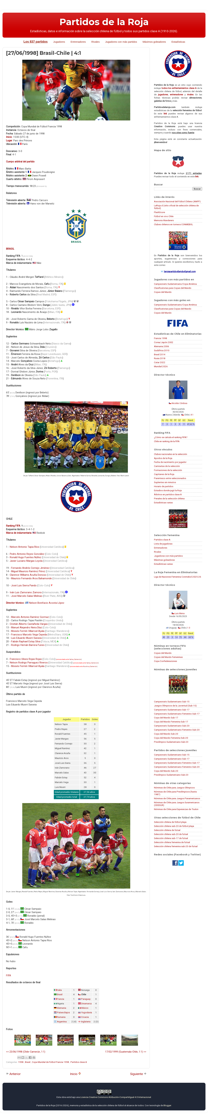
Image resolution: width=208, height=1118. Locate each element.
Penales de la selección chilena (169, 498)
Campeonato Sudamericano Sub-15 (171, 701)
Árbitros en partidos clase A (168, 494)
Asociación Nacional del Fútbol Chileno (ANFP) (177, 201)
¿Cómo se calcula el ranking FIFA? (170, 437)
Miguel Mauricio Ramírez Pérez (28, 571)
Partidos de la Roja (104, 21)
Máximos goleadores (154, 41)
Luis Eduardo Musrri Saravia (26, 637)
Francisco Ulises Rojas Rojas (26, 659)
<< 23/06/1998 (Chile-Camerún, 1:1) (25, 1051)
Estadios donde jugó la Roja (168, 490)
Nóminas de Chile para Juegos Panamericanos (177, 798)
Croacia (85, 1017)
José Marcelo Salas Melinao (26, 595)
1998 (21, 1062)
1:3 (188, 628)
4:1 (192, 415)
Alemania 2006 (161, 346)
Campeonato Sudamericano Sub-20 (171, 725)
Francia (60, 999)
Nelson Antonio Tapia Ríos (24, 546)
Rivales (95, 41)
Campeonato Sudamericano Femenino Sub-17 (177, 713)
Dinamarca (86, 1003)
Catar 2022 (159, 362)
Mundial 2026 (161, 366)
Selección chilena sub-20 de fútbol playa (174, 826)
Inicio (75, 1074)
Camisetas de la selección (167, 466)
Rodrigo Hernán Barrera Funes (28, 645)
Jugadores (59, 41)
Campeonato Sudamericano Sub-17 (171, 709)
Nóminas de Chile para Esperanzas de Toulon (176, 809)
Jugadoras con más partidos (168, 555)
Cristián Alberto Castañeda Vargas (29, 623)
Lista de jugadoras (163, 543)
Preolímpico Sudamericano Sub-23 (171, 741)
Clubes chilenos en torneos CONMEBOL (173, 224)
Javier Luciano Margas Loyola (26, 560)
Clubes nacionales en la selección (170, 454)
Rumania (61, 1017)
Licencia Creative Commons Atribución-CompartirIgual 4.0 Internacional (115, 1097)
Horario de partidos (163, 486)
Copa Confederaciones (165, 661)
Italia (71, 659)
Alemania (61, 1008)
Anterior (13, 1074)
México (84, 1008)
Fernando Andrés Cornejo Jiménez (30, 567)
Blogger (167, 1105)
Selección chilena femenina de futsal (172, 842)
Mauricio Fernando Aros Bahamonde (31, 578)
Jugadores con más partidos (121, 41)
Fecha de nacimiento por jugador (170, 462)
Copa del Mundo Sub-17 (166, 717)
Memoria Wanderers (164, 220)
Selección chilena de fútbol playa (170, 822)
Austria (86, 666)
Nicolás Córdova (179, 403)
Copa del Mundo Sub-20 (166, 733)
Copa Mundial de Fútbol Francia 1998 (51, 1062)
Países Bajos (63, 1012)
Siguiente (138, 1074)
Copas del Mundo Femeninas (168, 657)
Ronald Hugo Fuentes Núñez (25, 557)
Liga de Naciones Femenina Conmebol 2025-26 (177, 576)
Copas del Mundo (163, 292)
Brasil (59, 994)
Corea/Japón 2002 (163, 342)
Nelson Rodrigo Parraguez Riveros (29, 662)
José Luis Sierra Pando (24, 585)
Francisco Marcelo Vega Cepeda (29, 634)
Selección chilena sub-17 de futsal (171, 838)
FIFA (8, 975)
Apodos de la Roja (163, 458)
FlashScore (159, 212)
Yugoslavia (86, 1012)
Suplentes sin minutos (165, 482)
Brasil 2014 (159, 354)
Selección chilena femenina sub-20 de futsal (176, 846)
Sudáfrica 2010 (161, 350)
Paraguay (85, 999)
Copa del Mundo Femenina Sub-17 (171, 721)
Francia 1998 (160, 338)
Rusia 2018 (159, 358)
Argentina (62, 1021)
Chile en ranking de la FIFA (166, 441)
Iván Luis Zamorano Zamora (25, 592)
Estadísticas (178, 41)
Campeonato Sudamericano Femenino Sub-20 (177, 729)
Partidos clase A (79, 1062)
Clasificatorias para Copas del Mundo (172, 288)
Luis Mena (180, 613)
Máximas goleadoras (164, 559)
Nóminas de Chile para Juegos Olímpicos (174, 787)
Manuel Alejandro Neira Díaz (26, 627)
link (165, 113)
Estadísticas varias (163, 502)
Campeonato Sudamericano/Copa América (175, 284)
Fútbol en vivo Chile (163, 216)
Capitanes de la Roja (164, 474)
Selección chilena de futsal (167, 830)
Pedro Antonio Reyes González (27, 553)
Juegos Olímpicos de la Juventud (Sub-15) (175, 705)
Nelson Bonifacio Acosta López (46, 602)
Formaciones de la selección (168, 470)
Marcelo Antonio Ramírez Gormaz (30, 617)
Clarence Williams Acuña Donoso (28, 574)
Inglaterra (85, 1021)
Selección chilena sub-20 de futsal (171, 834)
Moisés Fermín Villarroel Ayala (27, 631)
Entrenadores (78, 41)
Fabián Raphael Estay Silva (25, 641)
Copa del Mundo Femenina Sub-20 (171, 737)
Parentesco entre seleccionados (170, 478)
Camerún (77, 659)
